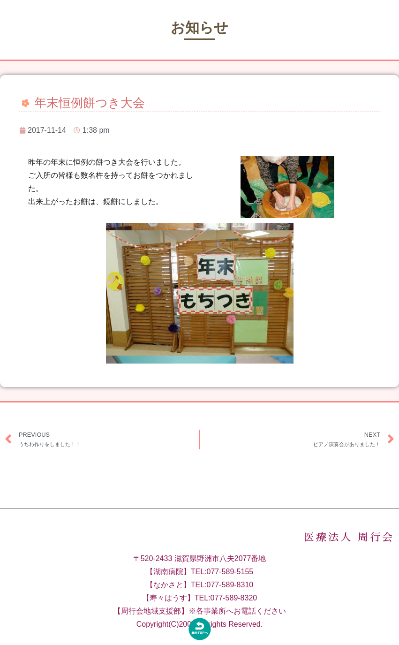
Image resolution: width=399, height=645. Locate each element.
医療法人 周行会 (349, 547)
